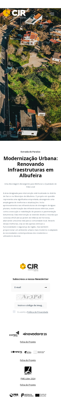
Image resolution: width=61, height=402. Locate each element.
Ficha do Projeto (28, 341)
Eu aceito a (32, 312)
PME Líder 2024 (28, 378)
